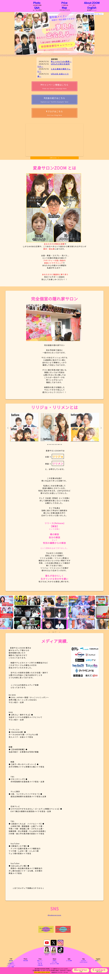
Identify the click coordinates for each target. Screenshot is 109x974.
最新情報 (11, 960)
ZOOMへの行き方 (83, 962)
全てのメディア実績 (54, 963)
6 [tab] (55, 444)
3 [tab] (50, 444)
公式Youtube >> (54, 157)
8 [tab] (58, 444)
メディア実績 (11, 966)
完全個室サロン (11, 963)
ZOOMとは (11, 962)
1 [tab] (47, 444)
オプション (40, 962)
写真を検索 (25, 960)
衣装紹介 (54, 960)
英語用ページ (98, 960)
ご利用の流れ (40, 965)
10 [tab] (61, 444)
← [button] (49, 632)
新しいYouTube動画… (61, 61)
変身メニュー (40, 960)
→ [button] (60, 632)
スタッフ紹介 (54, 962)
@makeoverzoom (54, 915)
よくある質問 (69, 960)
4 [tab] (52, 444)
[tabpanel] (24, 427)
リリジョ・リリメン (11, 965)
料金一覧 (40, 963)
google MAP (83, 960)
